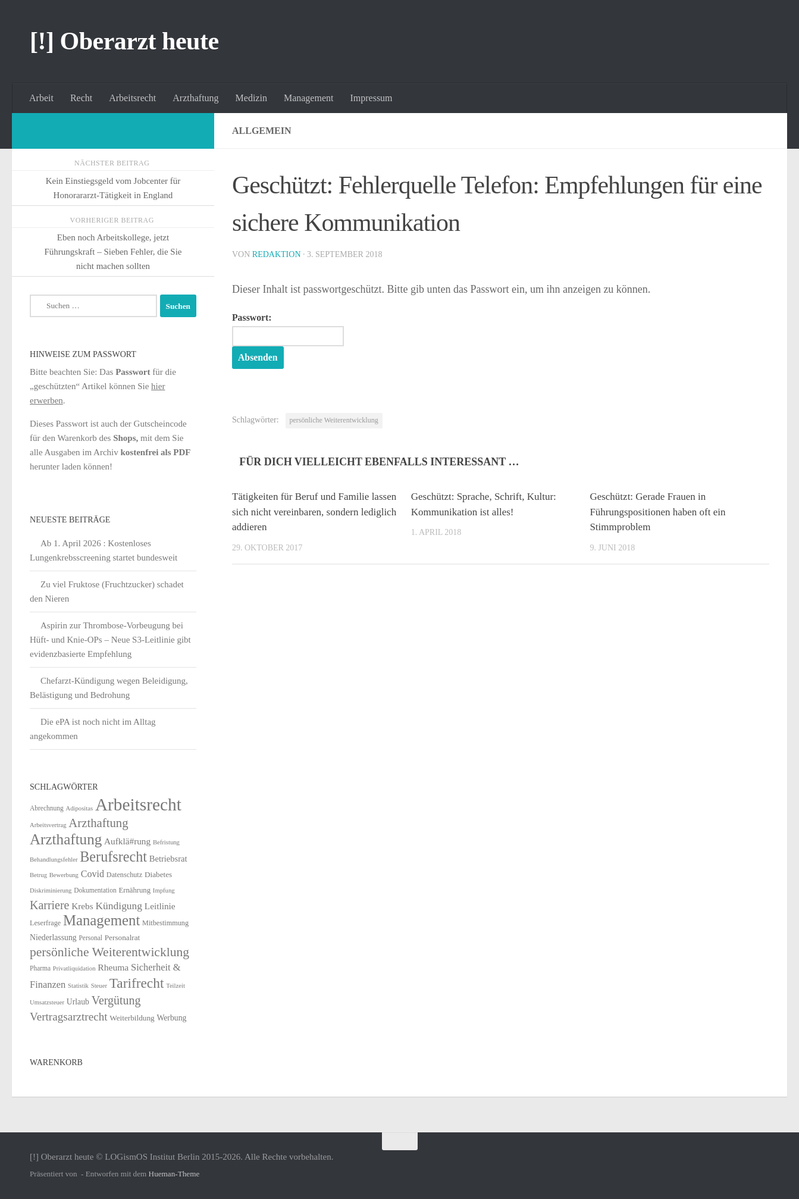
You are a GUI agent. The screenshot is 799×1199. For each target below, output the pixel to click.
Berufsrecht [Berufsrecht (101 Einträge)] (113, 857)
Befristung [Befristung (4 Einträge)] (166, 842)
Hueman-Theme (174, 1173)
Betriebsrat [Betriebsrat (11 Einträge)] (168, 858)
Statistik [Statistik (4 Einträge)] (78, 985)
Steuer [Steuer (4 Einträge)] (99, 985)
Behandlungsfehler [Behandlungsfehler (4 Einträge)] (54, 859)
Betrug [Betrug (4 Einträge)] (38, 875)
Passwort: (288, 329)
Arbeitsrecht (132, 98)
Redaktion (276, 254)
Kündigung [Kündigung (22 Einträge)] (118, 906)
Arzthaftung (195, 98)
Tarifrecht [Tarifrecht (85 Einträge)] (136, 983)
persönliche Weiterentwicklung (334, 420)
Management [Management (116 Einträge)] (101, 920)
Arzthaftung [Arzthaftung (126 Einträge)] (66, 839)
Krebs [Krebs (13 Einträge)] (82, 906)
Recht (81, 98)
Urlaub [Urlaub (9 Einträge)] (78, 1001)
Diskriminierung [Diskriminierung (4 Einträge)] (50, 890)
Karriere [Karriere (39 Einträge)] (49, 905)
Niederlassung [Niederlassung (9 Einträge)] (53, 937)
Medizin (251, 98)
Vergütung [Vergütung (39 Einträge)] (116, 1000)
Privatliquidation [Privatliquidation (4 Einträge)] (74, 968)
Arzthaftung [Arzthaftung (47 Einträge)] (98, 822)
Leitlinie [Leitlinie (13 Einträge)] (160, 906)
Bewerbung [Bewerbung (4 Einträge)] (64, 875)
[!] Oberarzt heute (124, 41)
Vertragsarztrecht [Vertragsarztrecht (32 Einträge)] (69, 1016)
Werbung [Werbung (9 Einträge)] (171, 1017)
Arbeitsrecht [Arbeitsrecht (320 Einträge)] (138, 804)
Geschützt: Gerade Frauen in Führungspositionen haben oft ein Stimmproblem (657, 512)
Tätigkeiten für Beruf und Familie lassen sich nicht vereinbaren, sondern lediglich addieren (314, 512)
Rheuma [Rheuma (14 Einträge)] (113, 967)
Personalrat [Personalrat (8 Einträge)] (122, 937)
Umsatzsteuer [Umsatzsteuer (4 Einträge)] (47, 1002)
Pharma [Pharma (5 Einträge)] (40, 968)
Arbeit (41, 98)
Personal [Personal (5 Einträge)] (90, 937)
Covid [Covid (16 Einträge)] (92, 874)
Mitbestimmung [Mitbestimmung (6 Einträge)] (165, 923)
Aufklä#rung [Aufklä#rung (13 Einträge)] (127, 841)
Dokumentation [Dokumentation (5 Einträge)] (95, 890)
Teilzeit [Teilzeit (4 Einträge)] (175, 985)
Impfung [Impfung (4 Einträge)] (164, 890)
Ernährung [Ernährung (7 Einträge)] (134, 890)
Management (309, 98)
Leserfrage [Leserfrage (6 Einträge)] (45, 923)
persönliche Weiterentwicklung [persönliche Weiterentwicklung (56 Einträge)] (109, 952)
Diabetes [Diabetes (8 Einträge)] (158, 874)
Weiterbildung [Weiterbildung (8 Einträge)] (131, 1017)
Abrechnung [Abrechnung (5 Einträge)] (47, 808)
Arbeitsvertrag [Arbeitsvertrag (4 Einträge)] (48, 825)
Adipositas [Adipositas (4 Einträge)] (79, 808)
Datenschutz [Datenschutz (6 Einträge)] (124, 875)
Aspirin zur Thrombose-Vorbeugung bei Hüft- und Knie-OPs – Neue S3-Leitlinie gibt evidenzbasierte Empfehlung (110, 640)
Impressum (371, 98)
